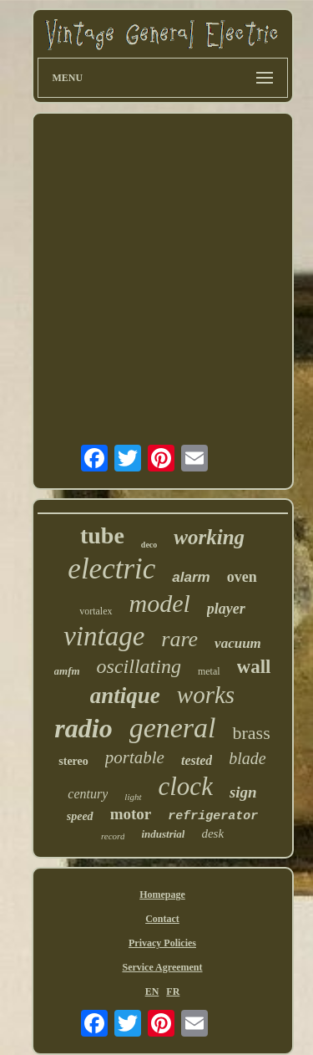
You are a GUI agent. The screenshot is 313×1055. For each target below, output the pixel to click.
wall (254, 666)
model (159, 603)
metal (209, 671)
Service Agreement (162, 967)
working (209, 537)
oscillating (139, 666)
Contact (162, 919)
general (172, 727)
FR (172, 991)
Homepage (162, 894)
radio (83, 728)
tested (196, 760)
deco (149, 544)
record (113, 836)
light (132, 797)
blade (247, 758)
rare (179, 639)
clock (186, 786)
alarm (191, 577)
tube (102, 535)
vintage (103, 636)
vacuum (238, 643)
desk (212, 833)
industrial (162, 834)
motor (131, 814)
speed (80, 816)
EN (152, 991)
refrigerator (213, 816)
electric (111, 569)
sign (243, 792)
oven (242, 576)
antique (125, 695)
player (226, 608)
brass (251, 732)
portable (134, 757)
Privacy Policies (162, 943)
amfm (67, 671)
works (206, 694)
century (88, 794)
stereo (73, 761)
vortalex (95, 611)
